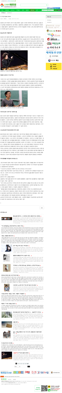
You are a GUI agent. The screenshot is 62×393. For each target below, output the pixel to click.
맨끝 (27, 363)
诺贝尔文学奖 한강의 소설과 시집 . (22, 255)
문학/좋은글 (3, 12)
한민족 (27, 10)
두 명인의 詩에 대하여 (21, 353)
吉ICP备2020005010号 (11, 382)
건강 (37, 10)
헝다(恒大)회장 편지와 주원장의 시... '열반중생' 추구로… (28, 312)
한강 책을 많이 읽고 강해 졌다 (21, 245)
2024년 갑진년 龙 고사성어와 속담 (10, 275)
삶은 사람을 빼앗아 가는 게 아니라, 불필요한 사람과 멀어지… (27, 332)
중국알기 (18, 10)
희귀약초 (7, 10)
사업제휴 (14, 379)
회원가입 (59, 10)
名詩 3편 (16, 322)
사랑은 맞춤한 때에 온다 (8, 235)
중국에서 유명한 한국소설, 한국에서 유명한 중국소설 (27, 265)
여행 (23, 10)
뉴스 (2, 10)
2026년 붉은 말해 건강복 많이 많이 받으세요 (12, 376)
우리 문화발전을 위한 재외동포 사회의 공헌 (12, 226)
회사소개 (9, 379)
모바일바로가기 (37, 388)
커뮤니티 (32, 10)
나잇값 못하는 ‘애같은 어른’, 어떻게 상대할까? (13, 293)
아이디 (43, 10)
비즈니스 (12, 10)
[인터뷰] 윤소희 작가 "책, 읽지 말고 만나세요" (25, 285)
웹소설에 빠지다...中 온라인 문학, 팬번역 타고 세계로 (27, 216)
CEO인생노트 (9, 12)
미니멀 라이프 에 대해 (7, 343)
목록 (42, 208)
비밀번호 (49, 10)
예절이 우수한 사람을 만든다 (9, 303)
